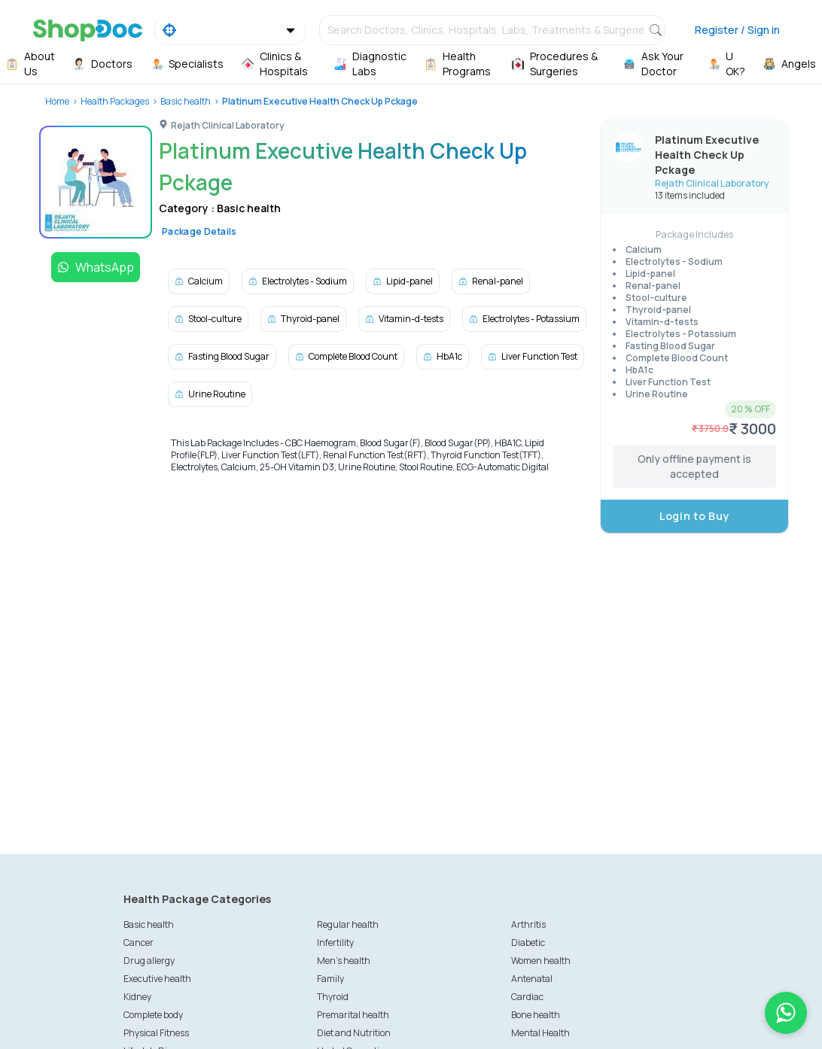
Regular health (348, 924)
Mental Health (540, 1032)
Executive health (157, 978)
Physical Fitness (156, 1032)
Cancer (138, 942)
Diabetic (528, 942)
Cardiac (527, 996)
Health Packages (115, 101)
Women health (541, 960)
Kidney (137, 996)
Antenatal (532, 978)
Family (330, 978)
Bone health (535, 1014)
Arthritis (528, 924)
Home (57, 101)
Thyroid (333, 996)
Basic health (185, 101)
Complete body (153, 1014)
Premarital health (353, 1014)
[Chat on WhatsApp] (786, 1013)
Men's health (343, 960)
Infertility (335, 942)
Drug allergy (149, 960)
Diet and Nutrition (354, 1032)
